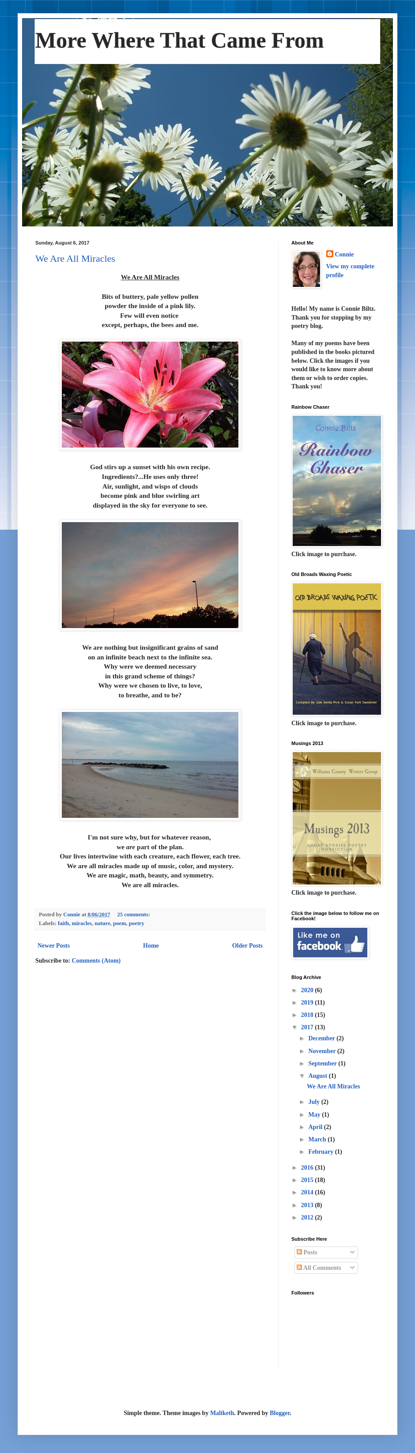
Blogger (280, 1413)
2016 (308, 1167)
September (323, 1063)
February (321, 1151)
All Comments (319, 1268)
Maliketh (222, 1413)
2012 (308, 1217)
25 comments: (134, 914)
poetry (136, 923)
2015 (308, 1180)
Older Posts (247, 945)
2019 (308, 1002)
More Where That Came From (179, 40)
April (316, 1127)
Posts (307, 1252)
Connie (344, 254)
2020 (308, 990)
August (318, 1076)
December (322, 1038)
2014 (308, 1192)
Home (151, 945)
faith (63, 923)
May (315, 1114)
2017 (308, 1027)
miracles (82, 923)
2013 (308, 1205)
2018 (308, 1015)
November (322, 1051)
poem (119, 923)
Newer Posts (54, 945)
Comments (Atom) (96, 960)
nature (102, 923)
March (318, 1139)
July (314, 1102)
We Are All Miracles (75, 258)
